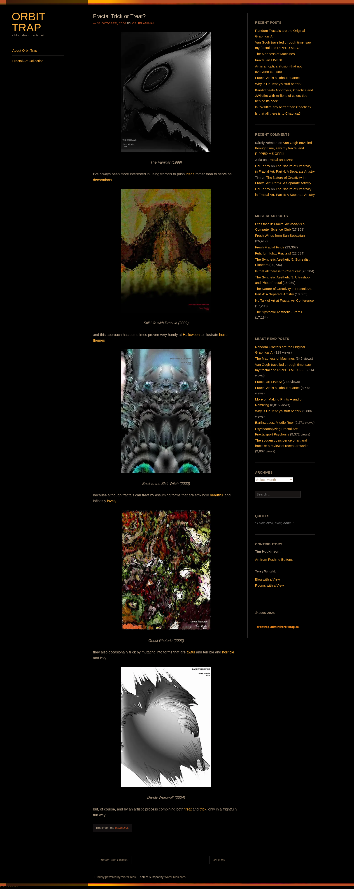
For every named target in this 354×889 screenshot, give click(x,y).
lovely (111, 501)
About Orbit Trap (24, 50)
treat (188, 809)
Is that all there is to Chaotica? (278, 113)
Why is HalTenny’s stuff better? (278, 84)
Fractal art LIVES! (268, 60)
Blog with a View (267, 579)
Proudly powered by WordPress (115, 877)
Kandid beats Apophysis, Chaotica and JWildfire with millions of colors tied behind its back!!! (284, 95)
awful (190, 652)
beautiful (217, 495)
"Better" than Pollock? (112, 859)
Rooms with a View (269, 585)
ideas (190, 174)
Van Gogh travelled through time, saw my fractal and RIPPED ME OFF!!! (283, 148)
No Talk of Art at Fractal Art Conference (284, 300)
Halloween (191, 335)
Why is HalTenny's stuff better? (278, 411)
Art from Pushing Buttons (274, 559)
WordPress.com (174, 877)
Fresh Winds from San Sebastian (280, 235)
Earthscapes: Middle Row (274, 422)
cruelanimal (143, 23)
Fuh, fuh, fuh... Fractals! (273, 253)
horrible (228, 652)
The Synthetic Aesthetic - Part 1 (279, 312)
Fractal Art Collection (27, 61)
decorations (102, 180)
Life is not (221, 859)
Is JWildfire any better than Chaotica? (283, 107)
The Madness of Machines (275, 54)
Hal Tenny (262, 166)
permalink (121, 827)
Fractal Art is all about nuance (277, 78)
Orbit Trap (28, 22)
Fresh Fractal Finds (269, 247)
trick (203, 809)
